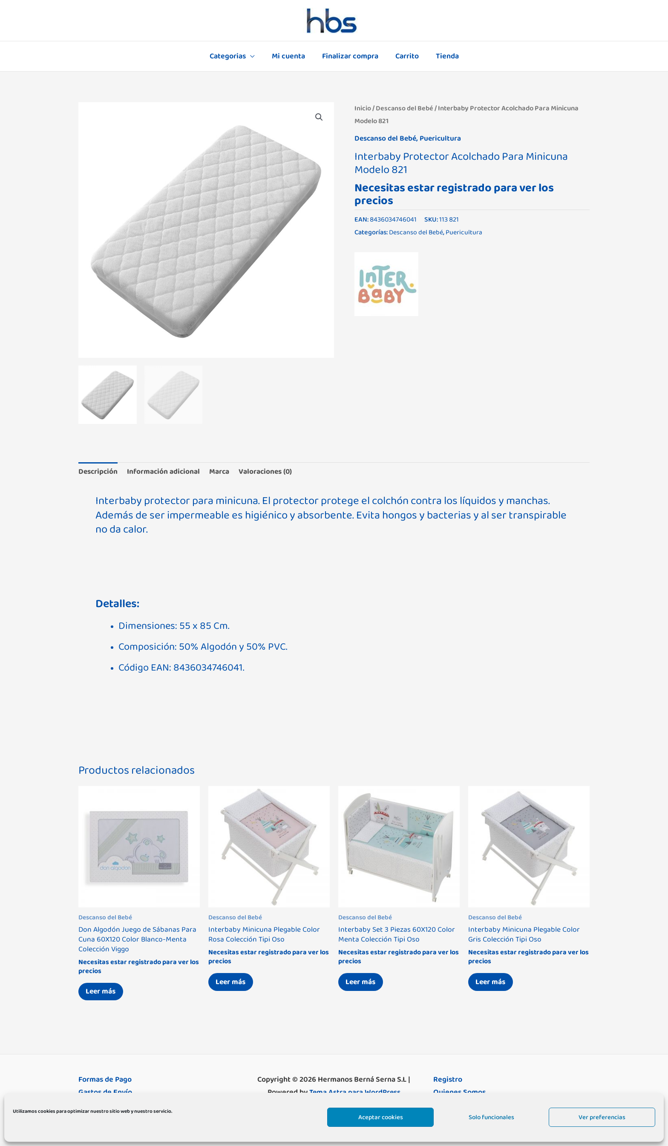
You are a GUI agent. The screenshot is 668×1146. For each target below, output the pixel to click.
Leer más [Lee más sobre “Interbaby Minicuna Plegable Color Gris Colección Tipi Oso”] (492, 984)
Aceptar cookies (380, 1117)
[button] (318, 117)
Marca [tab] (224, 472)
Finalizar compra (350, 56)
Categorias (231, 56)
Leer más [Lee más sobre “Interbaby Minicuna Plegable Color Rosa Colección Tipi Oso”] (232, 984)
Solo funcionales (491, 1117)
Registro (447, 1082)
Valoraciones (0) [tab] (272, 472)
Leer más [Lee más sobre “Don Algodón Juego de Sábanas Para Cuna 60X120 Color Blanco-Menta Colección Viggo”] (102, 993)
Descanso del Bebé (405, 108)
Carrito (405, 56)
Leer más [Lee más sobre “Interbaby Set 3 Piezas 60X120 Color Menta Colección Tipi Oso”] (362, 984)
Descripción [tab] (98, 472)
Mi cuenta (290, 56)
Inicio (362, 108)
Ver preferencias (602, 1117)
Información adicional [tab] (166, 472)
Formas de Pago (105, 1082)
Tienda (443, 56)
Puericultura (443, 138)
